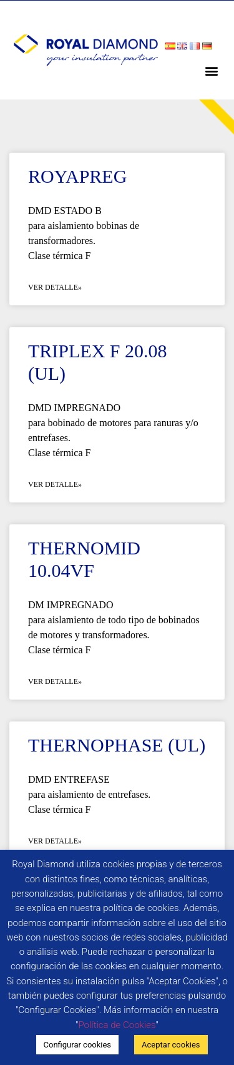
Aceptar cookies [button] (171, 1044)
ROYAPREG (77, 176)
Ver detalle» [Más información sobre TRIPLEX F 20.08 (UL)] (55, 484)
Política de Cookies (116, 1025)
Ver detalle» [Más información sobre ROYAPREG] (55, 287)
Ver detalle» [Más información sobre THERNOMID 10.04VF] (55, 681)
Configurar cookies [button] (78, 1044)
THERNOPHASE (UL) (116, 745)
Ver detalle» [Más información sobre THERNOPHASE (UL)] (55, 841)
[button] (211, 70)
